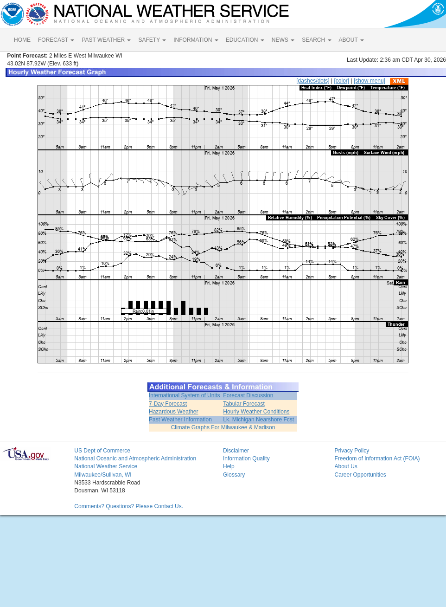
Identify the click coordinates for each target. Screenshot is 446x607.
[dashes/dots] (312, 80)
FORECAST (56, 40)
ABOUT (351, 40)
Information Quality (246, 458)
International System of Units (184, 395)
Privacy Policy (351, 450)
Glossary (234, 474)
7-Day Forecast (168, 403)
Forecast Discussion (248, 395)
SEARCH (316, 40)
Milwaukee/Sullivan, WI (102, 474)
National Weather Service (105, 466)
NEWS (283, 40)
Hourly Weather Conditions (256, 411)
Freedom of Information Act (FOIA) (377, 458)
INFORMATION (195, 40)
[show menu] (369, 80)
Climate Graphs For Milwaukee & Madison (223, 427)
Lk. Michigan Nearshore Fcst (258, 419)
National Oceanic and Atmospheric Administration (135, 458)
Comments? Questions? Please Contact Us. (128, 506)
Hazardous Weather (173, 411)
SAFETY (152, 40)
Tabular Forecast (243, 403)
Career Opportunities (360, 474)
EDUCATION (245, 40)
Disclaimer (236, 450)
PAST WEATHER (106, 40)
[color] (341, 80)
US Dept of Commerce (102, 450)
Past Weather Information (180, 419)
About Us (345, 466)
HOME (22, 40)
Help (229, 466)
